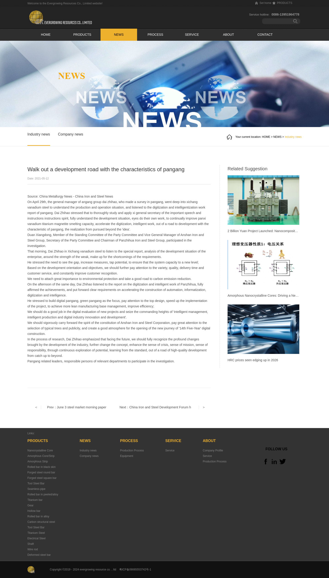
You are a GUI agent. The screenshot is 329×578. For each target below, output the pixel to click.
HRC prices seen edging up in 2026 (253, 360)
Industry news (293, 136)
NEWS (277, 136)
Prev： (76, 407)
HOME (45, 34)
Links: (30, 433)
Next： (155, 407)
